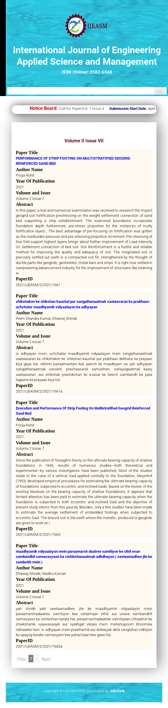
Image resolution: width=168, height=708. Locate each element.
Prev (21, 659)
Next (46, 659)
